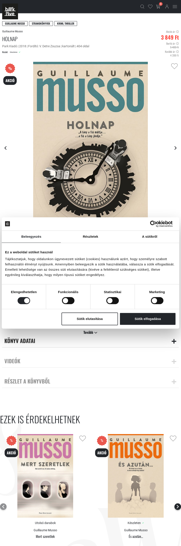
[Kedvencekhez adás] (174, 66)
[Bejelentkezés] (167, 6)
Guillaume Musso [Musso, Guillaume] (15, 23)
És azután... (136, 536)
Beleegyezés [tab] (31, 236)
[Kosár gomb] (158, 6)
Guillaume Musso (12, 31)
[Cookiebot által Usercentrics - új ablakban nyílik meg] (157, 224)
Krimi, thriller (65, 23)
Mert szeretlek (45, 536)
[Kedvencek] (150, 6)
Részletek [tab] (90, 236)
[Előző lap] (5, 148)
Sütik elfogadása (148, 319)
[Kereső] (142, 6)
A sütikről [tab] (149, 236)
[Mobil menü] (175, 6)
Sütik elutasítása (90, 319)
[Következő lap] (175, 148)
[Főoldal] (10, 11)
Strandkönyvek (41, 23)
